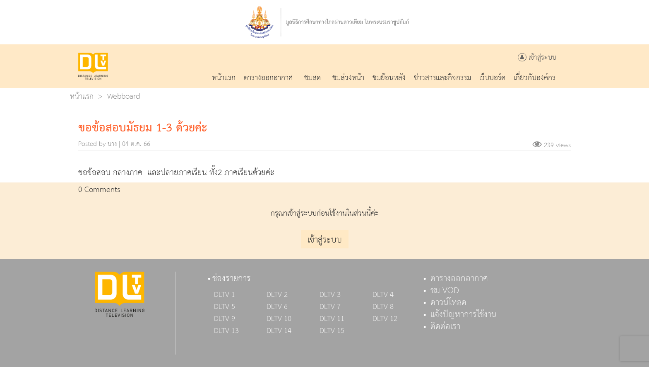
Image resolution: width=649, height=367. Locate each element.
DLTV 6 (277, 307)
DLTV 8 (383, 307)
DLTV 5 (224, 307)
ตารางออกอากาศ (459, 278)
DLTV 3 (330, 295)
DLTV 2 (277, 295)
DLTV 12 (385, 319)
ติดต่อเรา (445, 326)
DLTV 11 (332, 319)
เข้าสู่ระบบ (537, 58)
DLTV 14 (279, 331)
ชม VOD (444, 290)
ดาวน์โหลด (448, 302)
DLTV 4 (383, 295)
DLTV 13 (226, 331)
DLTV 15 (332, 331)
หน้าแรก (82, 96)
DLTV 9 (224, 319)
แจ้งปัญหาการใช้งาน (463, 314)
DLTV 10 (279, 319)
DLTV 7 (330, 307)
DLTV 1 (224, 295)
